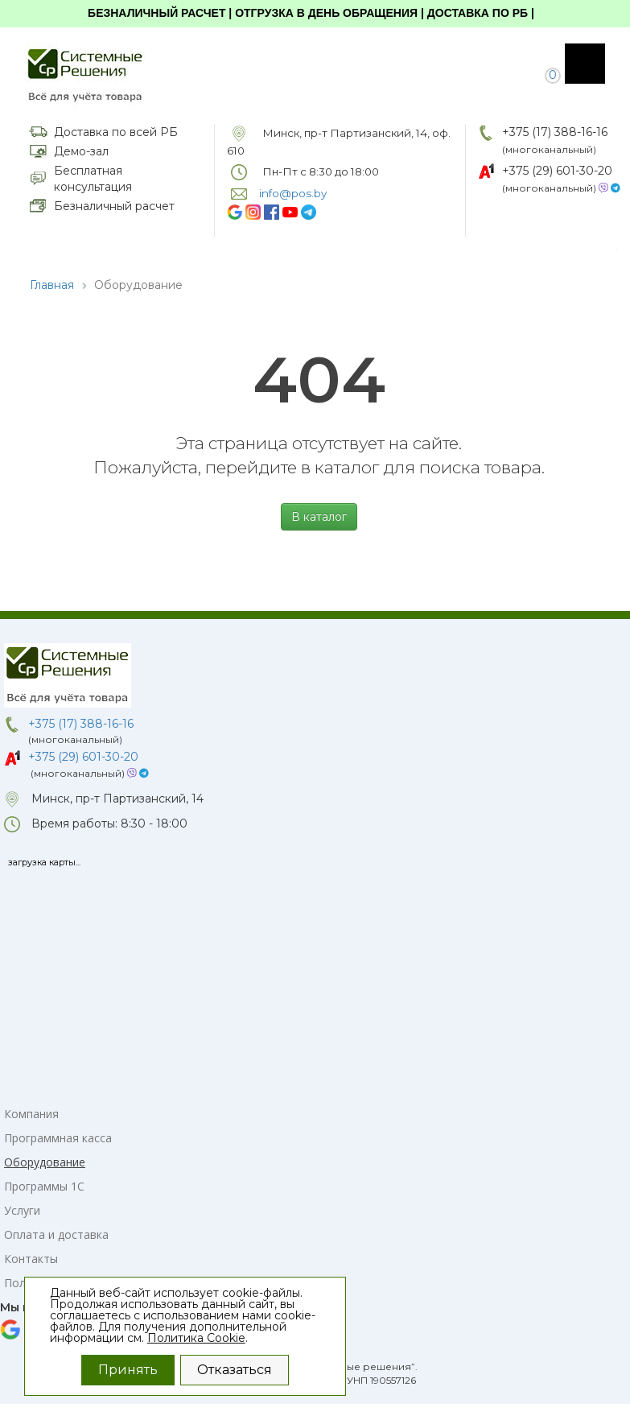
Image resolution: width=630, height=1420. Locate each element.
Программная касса (58, 1137)
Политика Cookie (196, 1338)
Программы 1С (44, 1186)
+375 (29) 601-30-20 (557, 170)
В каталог (319, 517)
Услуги (22, 1210)
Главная (52, 285)
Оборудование (44, 1162)
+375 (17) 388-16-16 (554, 132)
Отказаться (234, 1369)
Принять (128, 1369)
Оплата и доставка (56, 1234)
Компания (31, 1113)
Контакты (31, 1258)
